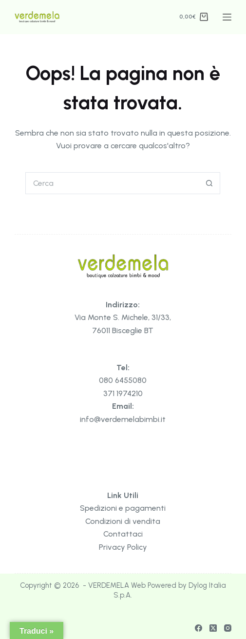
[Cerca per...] (111, 183)
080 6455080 (123, 380)
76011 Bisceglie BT (122, 330)
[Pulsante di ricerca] (209, 183)
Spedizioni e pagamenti (123, 508)
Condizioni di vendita (122, 521)
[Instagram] (227, 628)
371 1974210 (123, 393)
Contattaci (123, 534)
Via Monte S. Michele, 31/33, (123, 317)
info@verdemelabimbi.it (123, 419)
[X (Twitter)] (213, 628)
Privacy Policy (123, 547)
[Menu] (227, 17)
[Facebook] (198, 628)
